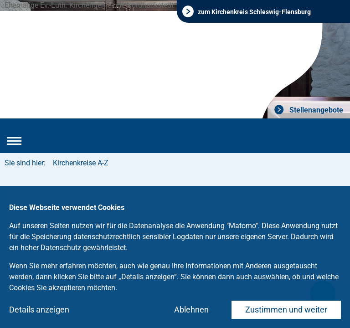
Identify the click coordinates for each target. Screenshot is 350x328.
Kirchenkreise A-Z (80, 163)
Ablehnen (191, 309)
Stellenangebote (315, 110)
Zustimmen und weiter (286, 309)
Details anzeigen (39, 309)
